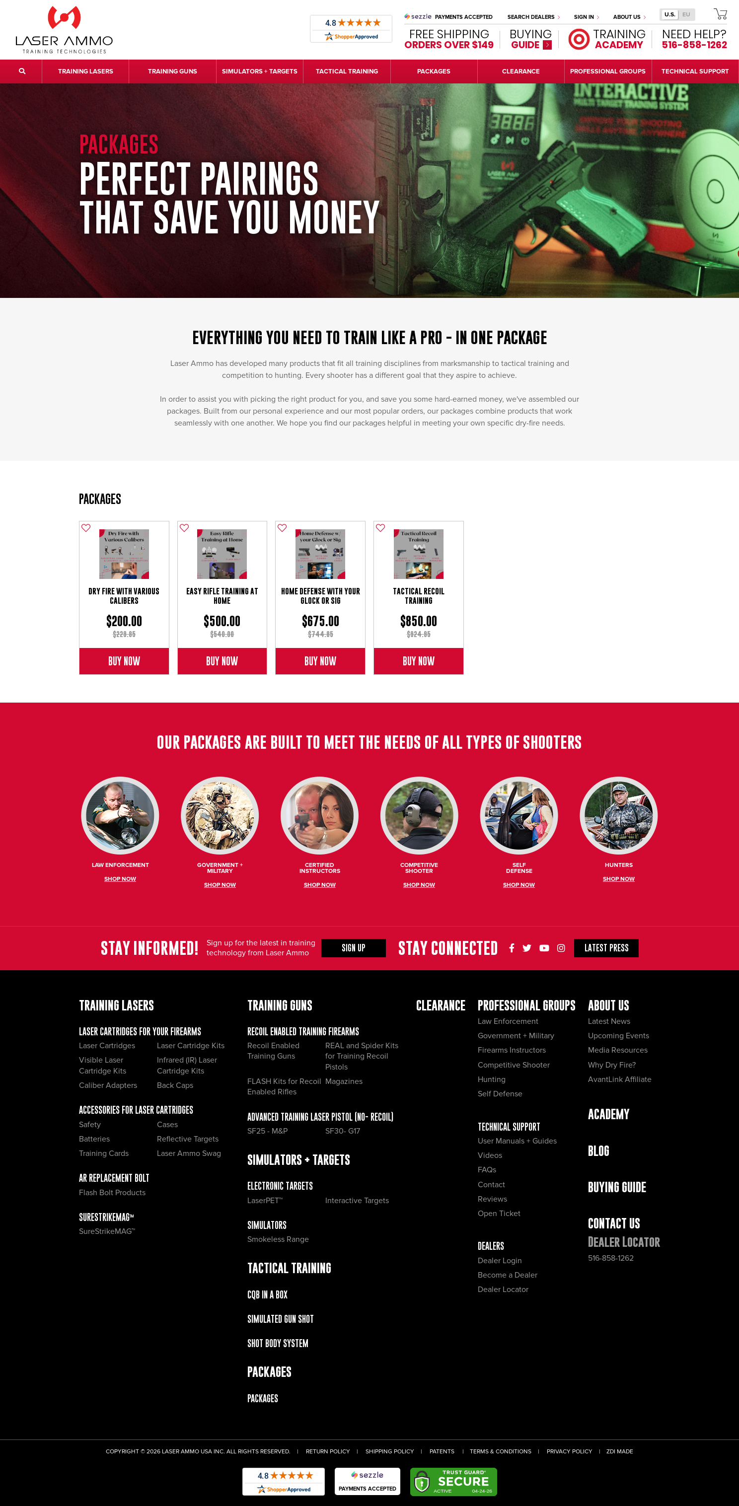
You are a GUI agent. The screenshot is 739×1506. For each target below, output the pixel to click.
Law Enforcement (508, 1021)
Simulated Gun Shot (280, 1319)
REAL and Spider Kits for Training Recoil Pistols (361, 1056)
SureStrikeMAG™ (106, 1217)
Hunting (492, 1079)
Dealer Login (500, 1261)
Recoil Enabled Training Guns (273, 1051)
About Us (629, 17)
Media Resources (618, 1050)
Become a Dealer (507, 1275)
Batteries (94, 1139)
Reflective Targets (188, 1139)
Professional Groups (527, 1005)
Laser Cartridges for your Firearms (140, 1031)
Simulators (267, 1225)
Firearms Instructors (512, 1050)
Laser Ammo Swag (189, 1153)
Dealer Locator (503, 1289)
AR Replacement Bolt (114, 1178)
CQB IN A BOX (267, 1295)
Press (607, 948)
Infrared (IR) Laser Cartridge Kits (187, 1065)
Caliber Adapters (108, 1085)
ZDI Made (619, 1451)
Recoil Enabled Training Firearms (303, 1031)
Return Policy (328, 1451)
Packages (100, 499)
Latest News (609, 1021)
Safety (90, 1125)
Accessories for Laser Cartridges (136, 1110)
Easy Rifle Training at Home (222, 595)
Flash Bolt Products (112, 1193)
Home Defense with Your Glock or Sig (320, 595)
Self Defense (500, 1094)
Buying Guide (617, 1187)
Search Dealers (534, 17)
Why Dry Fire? (612, 1065)
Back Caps (175, 1085)
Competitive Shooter (514, 1065)
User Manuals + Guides (517, 1141)
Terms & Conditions (500, 1451)
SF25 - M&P (267, 1131)
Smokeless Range (278, 1239)
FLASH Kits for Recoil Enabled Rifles (284, 1086)
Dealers (491, 1246)
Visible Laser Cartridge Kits (102, 1065)
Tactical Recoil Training (418, 595)
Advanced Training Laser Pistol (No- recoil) (320, 1117)
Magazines (344, 1081)
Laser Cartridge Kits (190, 1046)
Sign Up (354, 948)
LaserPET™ (265, 1201)
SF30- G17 (342, 1131)
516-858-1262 (611, 1258)
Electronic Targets (280, 1186)
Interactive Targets (357, 1201)
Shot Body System (277, 1343)
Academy (609, 1114)
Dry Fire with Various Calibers (123, 595)
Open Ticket (499, 1214)
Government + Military (516, 1036)
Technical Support (509, 1127)
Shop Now (120, 879)
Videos (490, 1155)
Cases (167, 1125)
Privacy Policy (569, 1451)
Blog (598, 1151)
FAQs (487, 1170)
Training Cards (104, 1153)
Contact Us (614, 1223)
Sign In (586, 17)
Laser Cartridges (107, 1046)
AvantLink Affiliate (620, 1079)
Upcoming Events (618, 1036)
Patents (442, 1451)
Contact (491, 1185)
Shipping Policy (390, 1451)
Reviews (492, 1199)
